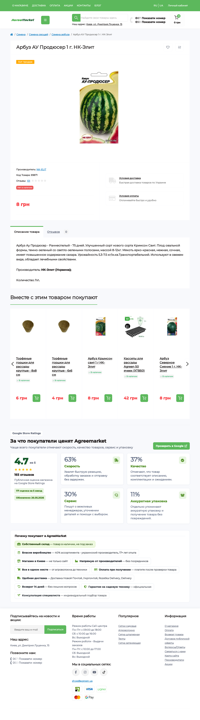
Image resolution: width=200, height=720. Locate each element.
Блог (97, 5)
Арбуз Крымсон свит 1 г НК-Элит (100, 362)
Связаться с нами (175, 651)
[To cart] (36, 398)
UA (161, 5)
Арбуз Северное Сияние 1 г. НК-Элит (171, 364)
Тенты (121, 638)
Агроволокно (126, 630)
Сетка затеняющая (129, 643)
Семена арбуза (60, 34)
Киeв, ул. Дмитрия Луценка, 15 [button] (104, 24)
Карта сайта (172, 655)
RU (155, 5)
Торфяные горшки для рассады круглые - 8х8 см (26, 366)
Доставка (39, 5)
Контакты (84, 5)
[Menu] (45, 20)
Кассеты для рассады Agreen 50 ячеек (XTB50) (134, 364)
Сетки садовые (127, 626)
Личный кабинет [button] (178, 5)
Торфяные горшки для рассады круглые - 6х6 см (62, 366)
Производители (174, 659)
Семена (20, 34)
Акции (68, 5)
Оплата (55, 5)
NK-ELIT (41, 169)
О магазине (20, 5)
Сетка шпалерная (129, 634)
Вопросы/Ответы (175, 647)
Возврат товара (174, 634)
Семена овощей (38, 34)
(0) (28, 181)
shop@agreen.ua (82, 680)
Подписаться (55, 629)
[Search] (76, 18)
